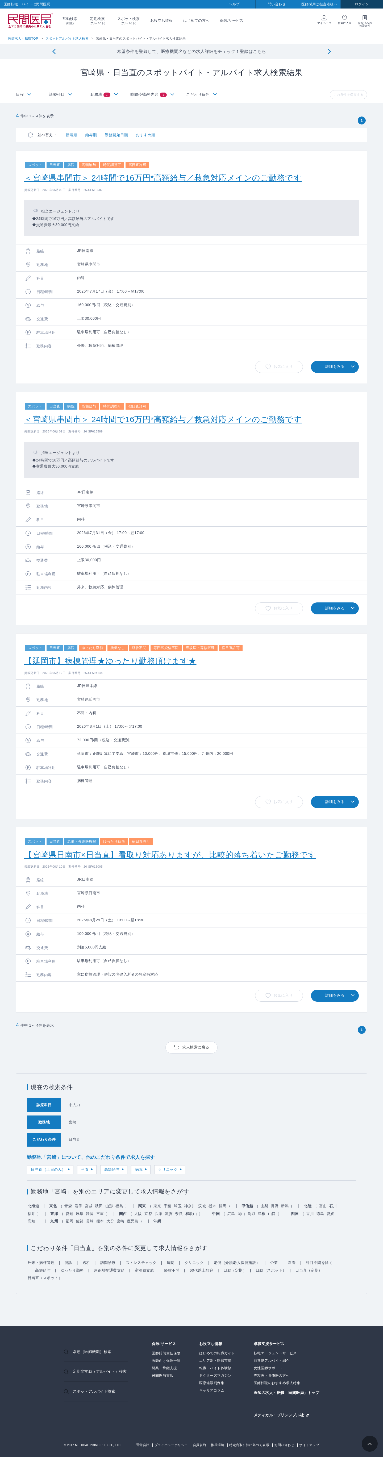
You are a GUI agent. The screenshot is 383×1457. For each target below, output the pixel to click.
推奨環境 (217, 1445)
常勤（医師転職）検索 (92, 1352)
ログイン (362, 4)
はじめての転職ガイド (217, 1353)
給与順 (91, 135)
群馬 (222, 1206)
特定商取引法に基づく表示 (249, 1445)
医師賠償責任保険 (166, 1353)
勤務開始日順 (116, 135)
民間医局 (30, 21)
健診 (68, 1262)
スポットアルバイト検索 (94, 1391)
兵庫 (159, 1214)
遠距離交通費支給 (109, 1270)
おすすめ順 (145, 135)
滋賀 (169, 1214)
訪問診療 (108, 1262)
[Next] (329, 51)
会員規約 (199, 1445)
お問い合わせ (284, 1445)
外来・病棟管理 (41, 1262)
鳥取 (251, 1214)
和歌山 (191, 1214)
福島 (119, 1206)
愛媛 (330, 1214)
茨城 (202, 1206)
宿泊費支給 (144, 1270)
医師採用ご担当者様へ (319, 4)
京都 (148, 1214)
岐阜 (80, 1214)
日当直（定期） (308, 1270)
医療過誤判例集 (211, 1383)
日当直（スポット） (45, 1278)
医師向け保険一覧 (166, 1361)
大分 (110, 1221)
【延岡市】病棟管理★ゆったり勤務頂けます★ (110, 660)
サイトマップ (309, 1445)
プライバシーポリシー (171, 1445)
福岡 (69, 1221)
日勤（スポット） (271, 1270)
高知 (31, 1221)
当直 (85, 1169)
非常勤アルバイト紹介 (272, 1361)
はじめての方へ (196, 20)
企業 (274, 1262)
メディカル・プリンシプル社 (279, 1415)
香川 (310, 1214)
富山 (323, 1206)
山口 (272, 1214)
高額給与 (112, 1169)
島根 (262, 1214)
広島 (231, 1214)
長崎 (90, 1221)
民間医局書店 (162, 1375)
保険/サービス (231, 20)
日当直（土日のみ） (48, 1169)
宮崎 (120, 1221)
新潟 (285, 1206)
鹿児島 (133, 1221)
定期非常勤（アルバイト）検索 (100, 1371)
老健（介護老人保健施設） (237, 1262)
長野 (274, 1206)
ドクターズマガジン (215, 1375)
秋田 (99, 1206)
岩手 (78, 1206)
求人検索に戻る (195, 1047)
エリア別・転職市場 (215, 1361)
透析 (86, 1262)
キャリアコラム (211, 1390)
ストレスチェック (141, 1262)
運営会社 (142, 1445)
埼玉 (178, 1206)
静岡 (90, 1214)
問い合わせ (277, 4)
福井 (31, 1214)
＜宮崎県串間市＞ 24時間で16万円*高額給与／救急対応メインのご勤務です (163, 177)
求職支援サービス (269, 1344)
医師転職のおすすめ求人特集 (277, 1383)
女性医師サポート (268, 1368)
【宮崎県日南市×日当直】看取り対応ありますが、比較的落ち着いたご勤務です (170, 854)
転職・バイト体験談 (215, 1368)
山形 (109, 1206)
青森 (68, 1206)
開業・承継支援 (164, 1368)
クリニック (168, 1169)
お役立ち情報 (161, 20)
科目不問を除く (319, 1262)
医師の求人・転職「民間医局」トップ (286, 1393)
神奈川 (190, 1206)
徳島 (320, 1214)
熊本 (100, 1221)
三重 (100, 1214)
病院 (139, 1169)
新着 (292, 1262)
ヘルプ (234, 4)
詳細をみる (335, 366)
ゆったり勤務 (72, 1270)
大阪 (138, 1214)
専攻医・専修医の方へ (272, 1375)
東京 (157, 1206)
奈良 (179, 1214)
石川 (333, 1206)
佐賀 (80, 1221)
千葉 (168, 1206)
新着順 (71, 135)
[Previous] (54, 51)
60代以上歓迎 (201, 1270)
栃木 (212, 1206)
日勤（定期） (235, 1270)
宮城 (89, 1206)
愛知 (69, 1214)
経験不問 (172, 1270)
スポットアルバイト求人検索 (67, 38)
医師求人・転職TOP (23, 38)
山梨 (264, 1206)
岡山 (241, 1214)
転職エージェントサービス (275, 1353)
